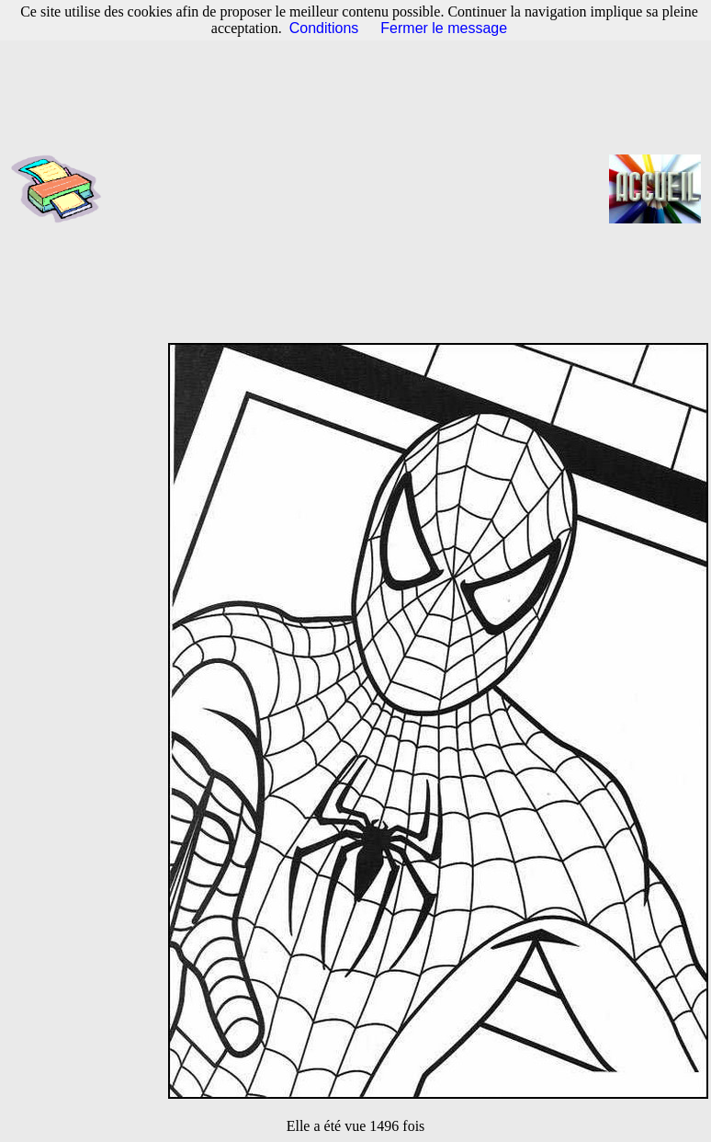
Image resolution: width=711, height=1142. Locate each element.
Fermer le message (443, 28)
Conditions (324, 28)
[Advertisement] (361, 188)
